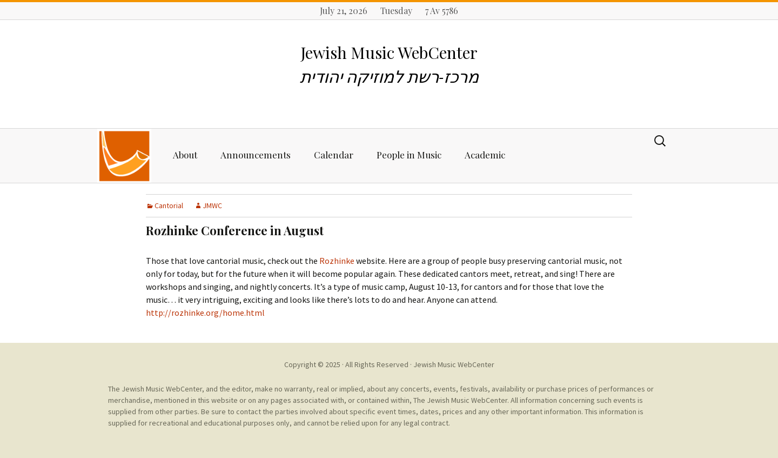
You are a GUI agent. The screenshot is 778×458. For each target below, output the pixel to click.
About (185, 155)
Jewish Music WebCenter (453, 364)
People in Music (409, 155)
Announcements (255, 155)
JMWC (212, 205)
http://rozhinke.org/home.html (205, 312)
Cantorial (169, 205)
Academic (485, 155)
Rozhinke (336, 260)
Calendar (333, 155)
